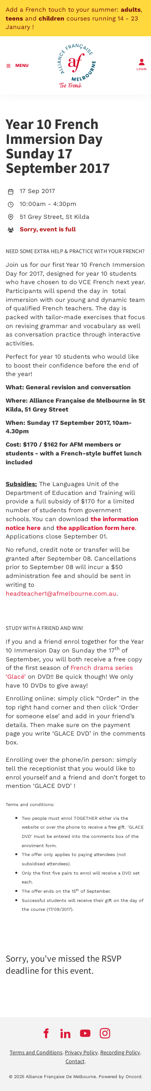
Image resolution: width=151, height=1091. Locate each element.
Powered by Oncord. (121, 1076)
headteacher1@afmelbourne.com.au (61, 593)
